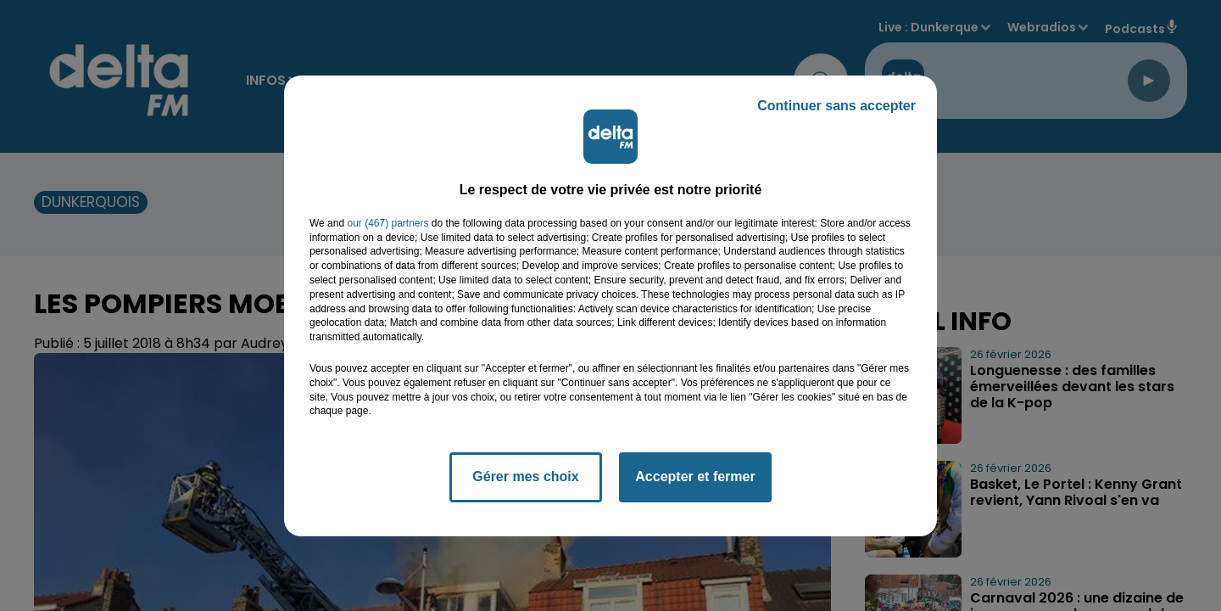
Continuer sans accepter (836, 105)
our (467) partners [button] (387, 223)
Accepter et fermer (695, 476)
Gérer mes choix (525, 476)
